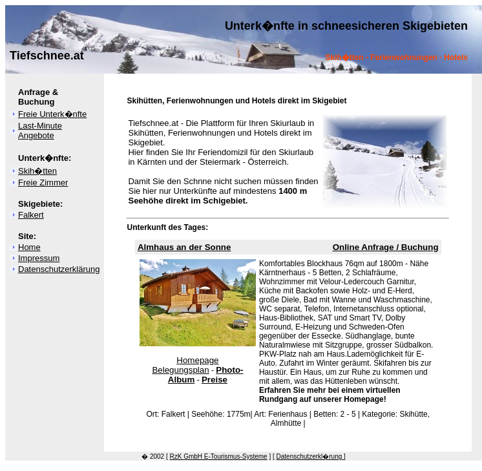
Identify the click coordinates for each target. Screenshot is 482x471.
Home (29, 247)
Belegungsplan (180, 370)
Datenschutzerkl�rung (310, 456)
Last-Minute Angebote (40, 130)
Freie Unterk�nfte (52, 114)
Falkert (31, 215)
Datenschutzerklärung (59, 269)
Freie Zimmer (43, 182)
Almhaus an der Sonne (184, 247)
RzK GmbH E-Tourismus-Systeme (218, 456)
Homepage (197, 360)
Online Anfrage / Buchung (386, 247)
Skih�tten (37, 171)
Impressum (38, 258)
